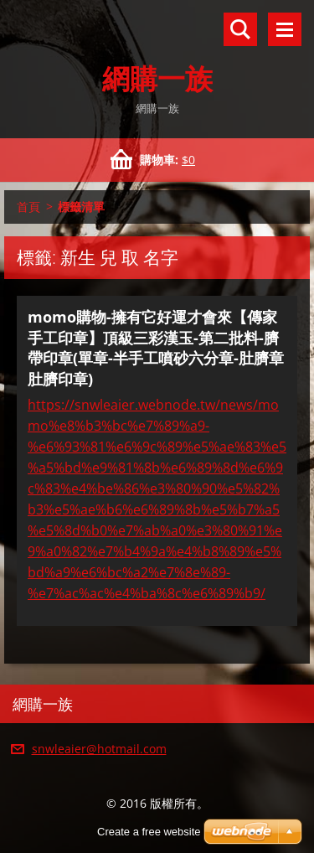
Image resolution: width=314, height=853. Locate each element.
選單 (284, 29)
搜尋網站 (240, 29)
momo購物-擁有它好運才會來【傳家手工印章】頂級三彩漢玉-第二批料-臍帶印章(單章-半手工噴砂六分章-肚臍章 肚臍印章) (156, 348)
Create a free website (149, 831)
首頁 (28, 207)
